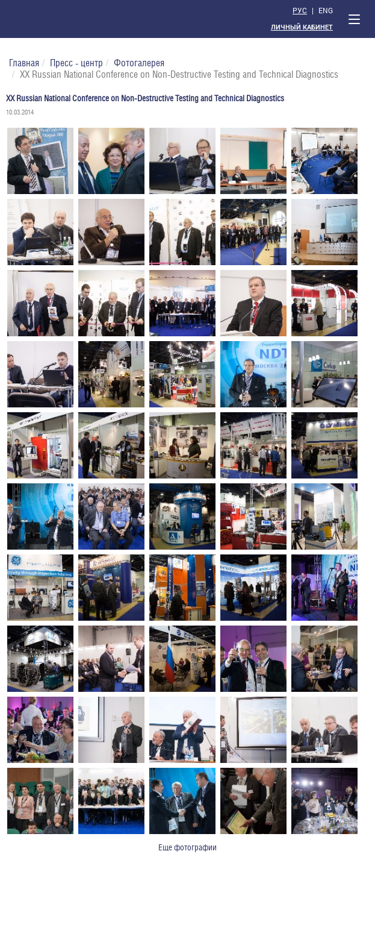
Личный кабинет (302, 27)
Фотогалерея (139, 63)
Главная (24, 63)
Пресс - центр (76, 63)
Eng (325, 10)
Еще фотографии (187, 847)
